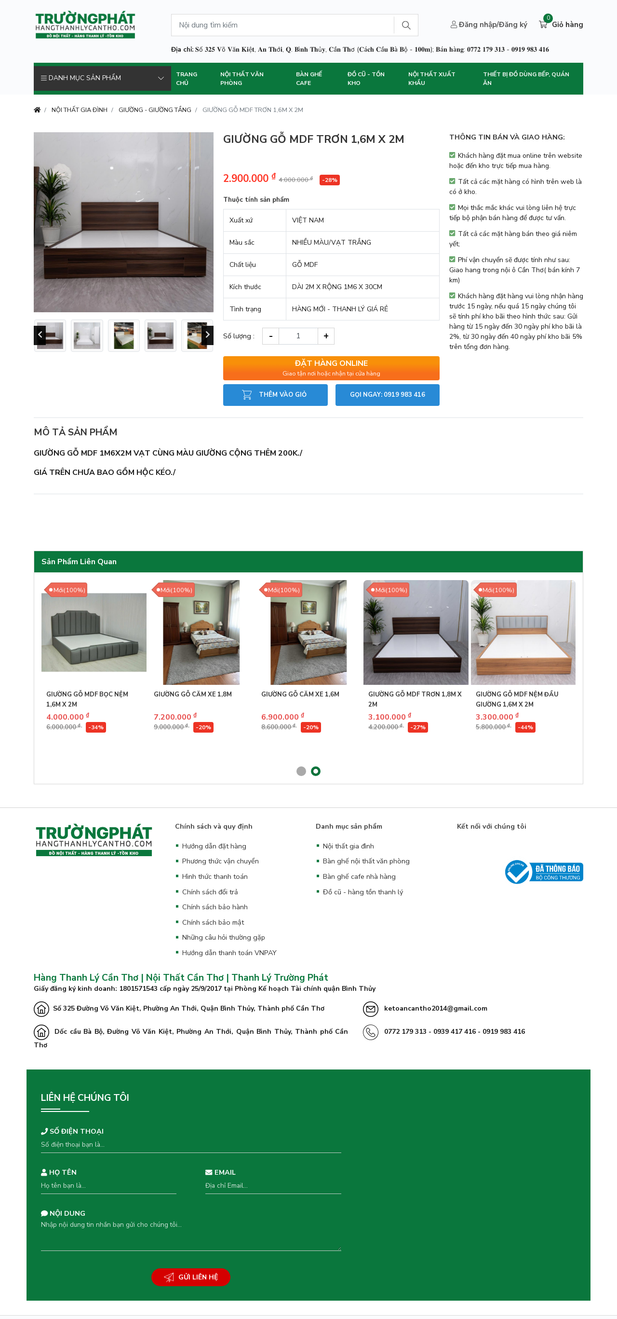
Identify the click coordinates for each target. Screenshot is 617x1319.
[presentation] (40, 335)
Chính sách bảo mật (213, 922)
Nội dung (63, 1213)
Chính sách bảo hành (215, 907)
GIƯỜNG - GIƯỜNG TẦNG (155, 110)
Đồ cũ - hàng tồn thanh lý (363, 892)
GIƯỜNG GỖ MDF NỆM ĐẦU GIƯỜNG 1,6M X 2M (517, 699)
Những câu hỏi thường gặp (223, 937)
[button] (301, 771)
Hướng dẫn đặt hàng (214, 846)
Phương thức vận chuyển (220, 861)
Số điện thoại (72, 1131)
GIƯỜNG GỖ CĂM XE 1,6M (300, 694)
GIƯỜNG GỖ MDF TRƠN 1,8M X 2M (415, 699)
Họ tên (59, 1172)
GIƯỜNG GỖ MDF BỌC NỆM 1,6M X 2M (87, 699)
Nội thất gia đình (348, 846)
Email (220, 1172)
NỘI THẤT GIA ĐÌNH (79, 110)
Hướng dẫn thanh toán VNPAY (229, 953)
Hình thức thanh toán (215, 876)
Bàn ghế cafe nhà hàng (359, 876)
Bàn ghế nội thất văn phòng (366, 861)
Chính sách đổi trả (210, 892)
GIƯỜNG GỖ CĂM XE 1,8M (193, 694)
